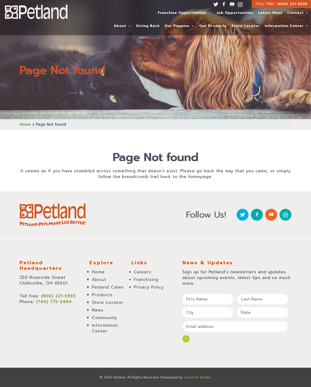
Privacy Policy (149, 287)
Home (25, 124)
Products (102, 294)
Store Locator (245, 25)
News (98, 310)
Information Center (287, 25)
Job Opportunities (235, 12)
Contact (298, 12)
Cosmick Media (197, 377)
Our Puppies (179, 25)
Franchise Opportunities (185, 12)
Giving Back (148, 25)
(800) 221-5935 (292, 3)
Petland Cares (108, 287)
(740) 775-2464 (54, 302)
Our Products (213, 25)
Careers (142, 272)
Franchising (146, 279)
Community (104, 317)
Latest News (270, 12)
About (122, 25)
